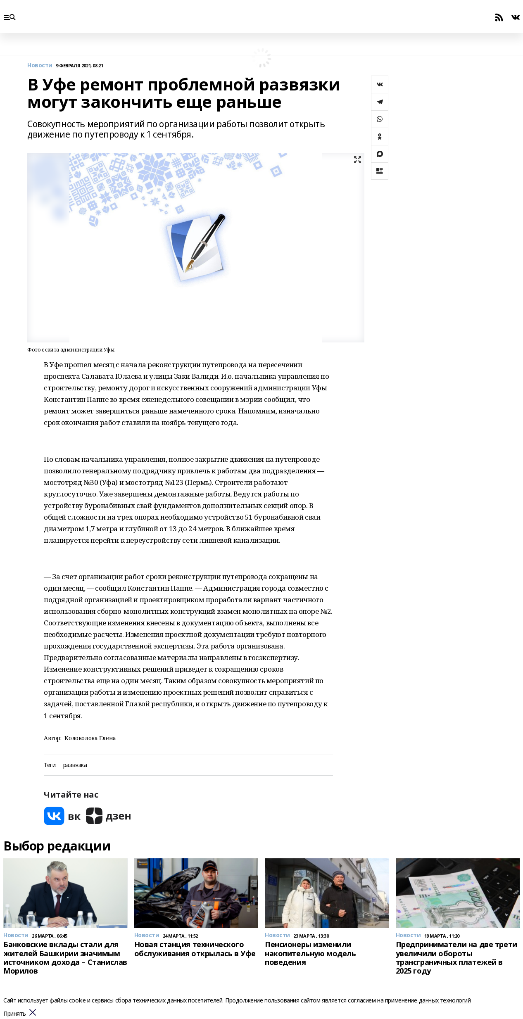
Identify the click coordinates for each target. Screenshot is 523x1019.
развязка (75, 765)
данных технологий (445, 1000)
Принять (14, 1013)
